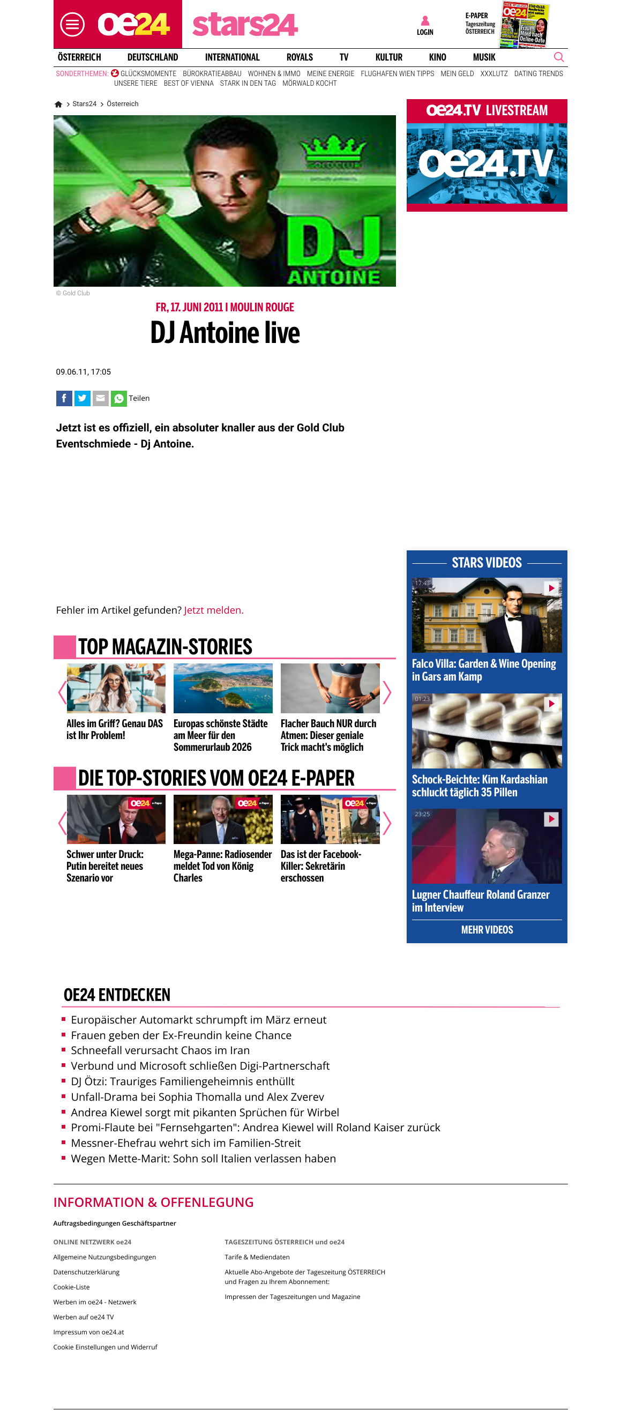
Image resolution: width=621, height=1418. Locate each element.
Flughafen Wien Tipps (397, 74)
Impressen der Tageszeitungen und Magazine (292, 1296)
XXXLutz (494, 74)
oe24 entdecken (116, 996)
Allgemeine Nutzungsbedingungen (105, 1257)
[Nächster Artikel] (380, 692)
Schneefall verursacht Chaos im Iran (156, 1050)
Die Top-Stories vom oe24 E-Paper (216, 779)
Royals (300, 57)
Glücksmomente (148, 74)
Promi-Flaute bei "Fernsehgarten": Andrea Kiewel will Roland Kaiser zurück (251, 1127)
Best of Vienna (189, 83)
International (232, 57)
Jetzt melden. (214, 610)
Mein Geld (457, 74)
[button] (70, 24)
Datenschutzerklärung (87, 1272)
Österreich (79, 57)
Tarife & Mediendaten (257, 1257)
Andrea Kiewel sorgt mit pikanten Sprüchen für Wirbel (201, 1112)
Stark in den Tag (248, 83)
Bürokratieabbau (212, 74)
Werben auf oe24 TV (84, 1317)
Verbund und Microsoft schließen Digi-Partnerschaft (196, 1065)
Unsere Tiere (136, 83)
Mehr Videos (487, 931)
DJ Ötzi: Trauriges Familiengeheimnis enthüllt (178, 1081)
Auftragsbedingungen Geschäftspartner (115, 1223)
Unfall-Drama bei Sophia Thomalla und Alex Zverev (193, 1096)
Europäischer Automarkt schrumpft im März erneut (194, 1019)
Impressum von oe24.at (89, 1332)
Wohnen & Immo (274, 74)
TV (344, 57)
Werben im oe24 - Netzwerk (95, 1302)
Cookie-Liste (72, 1287)
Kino (437, 57)
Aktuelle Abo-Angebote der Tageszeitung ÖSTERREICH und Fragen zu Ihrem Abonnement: (305, 1276)
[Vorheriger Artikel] (69, 692)
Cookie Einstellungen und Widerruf (106, 1347)
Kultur (388, 57)
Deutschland (153, 57)
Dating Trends (538, 74)
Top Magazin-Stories (165, 648)
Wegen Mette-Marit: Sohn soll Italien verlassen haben (199, 1158)
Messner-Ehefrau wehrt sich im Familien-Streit (181, 1143)
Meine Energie (331, 74)
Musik (484, 57)
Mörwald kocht (309, 83)
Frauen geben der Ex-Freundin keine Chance (177, 1035)
